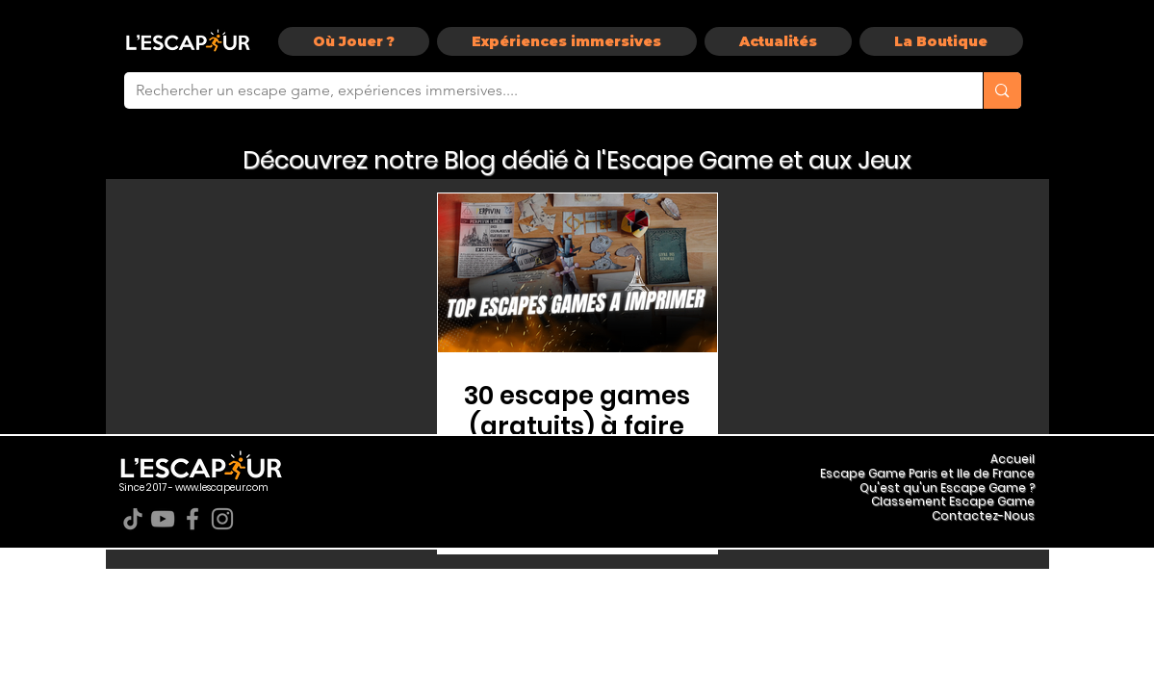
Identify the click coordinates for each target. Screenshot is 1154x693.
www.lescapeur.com (222, 487)
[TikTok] (132, 518)
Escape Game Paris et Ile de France (927, 473)
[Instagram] (222, 518)
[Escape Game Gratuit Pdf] (577, 272)
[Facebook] (192, 518)
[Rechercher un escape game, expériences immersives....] (539, 90)
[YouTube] (162, 518)
